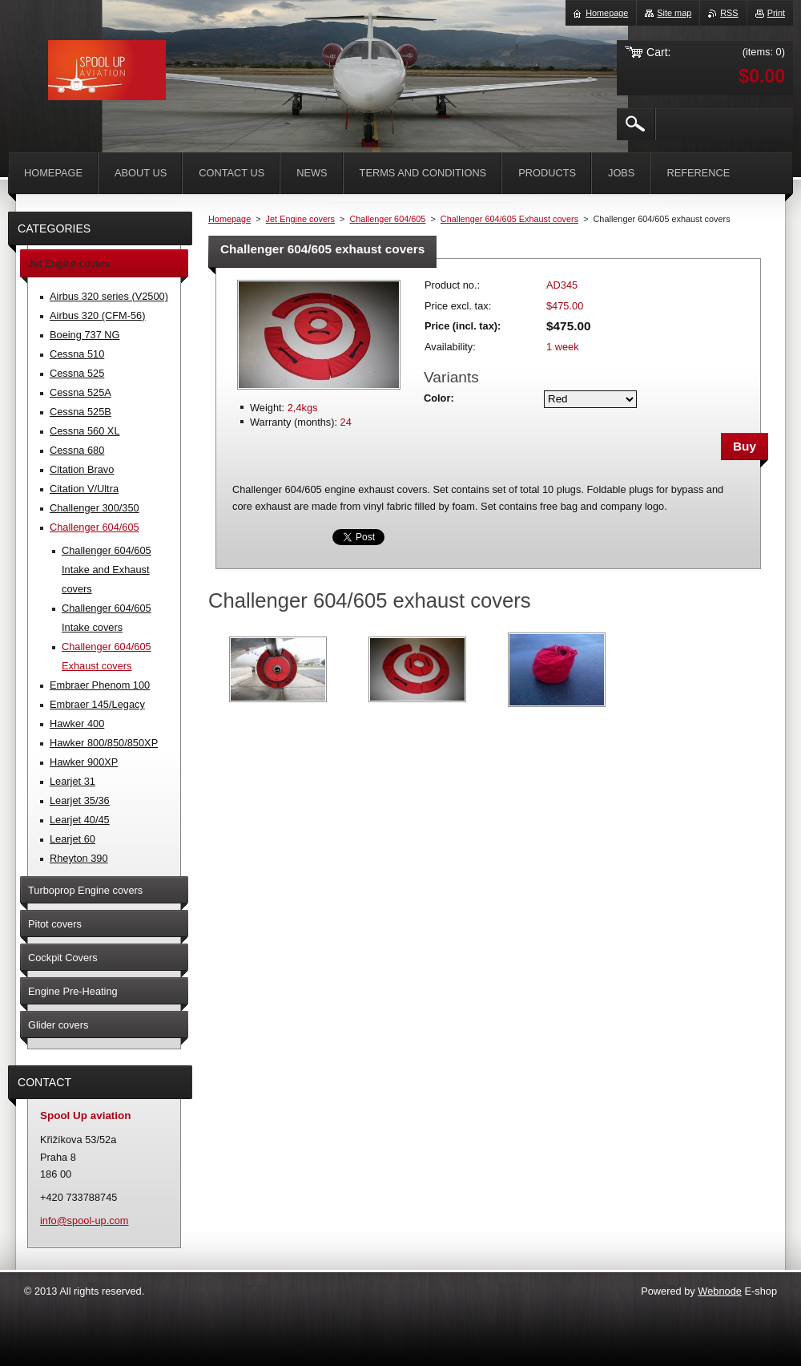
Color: (439, 398)
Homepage (229, 219)
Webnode (720, 1291)
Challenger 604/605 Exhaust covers (509, 219)
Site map (674, 13)
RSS (729, 13)
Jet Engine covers (300, 219)
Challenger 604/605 (387, 219)
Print (776, 13)
